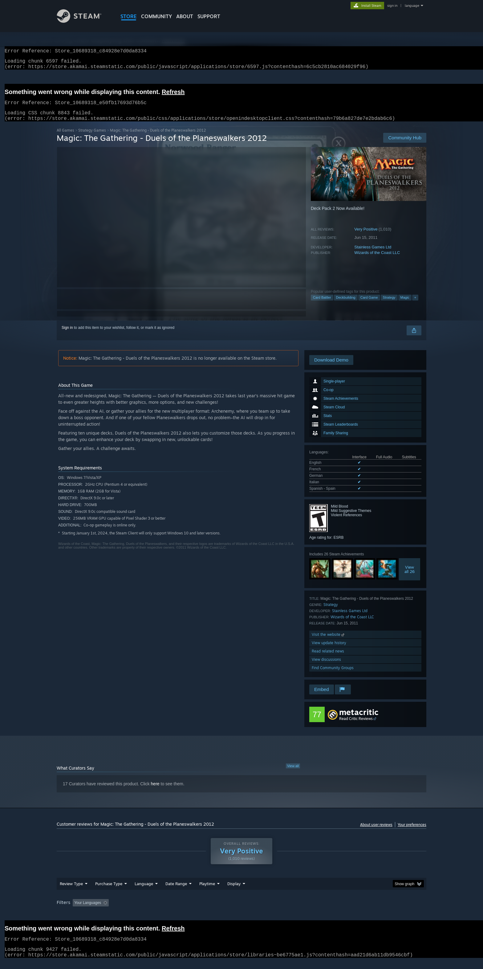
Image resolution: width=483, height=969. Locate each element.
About (184, 16)
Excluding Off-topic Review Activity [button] (150, 910)
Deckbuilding (345, 305)
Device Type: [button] (372, 910)
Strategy (389, 305)
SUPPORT (208, 16)
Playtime (207, 891)
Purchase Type (108, 891)
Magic (404, 305)
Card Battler (322, 305)
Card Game (369, 305)
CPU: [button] (325, 910)
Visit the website (328, 642)
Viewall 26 (409, 576)
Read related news (328, 658)
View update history (329, 650)
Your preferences (412, 832)
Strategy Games (92, 137)
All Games (65, 137)
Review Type (71, 891)
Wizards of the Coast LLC (377, 260)
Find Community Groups (333, 675)
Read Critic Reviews (356, 726)
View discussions (326, 666)
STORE (128, 16)
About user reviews (376, 832)
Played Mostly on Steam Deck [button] (241, 910)
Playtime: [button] (197, 910)
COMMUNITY (156, 16)
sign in (392, 5)
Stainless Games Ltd (372, 254)
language (412, 5)
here (155, 791)
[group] (241, 910)
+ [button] (415, 305)
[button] (77, 909)
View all (293, 773)
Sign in (67, 335)
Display (234, 891)
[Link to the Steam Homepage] (84, 21)
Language (144, 891)
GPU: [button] (345, 910)
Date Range (176, 891)
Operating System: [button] (293, 910)
